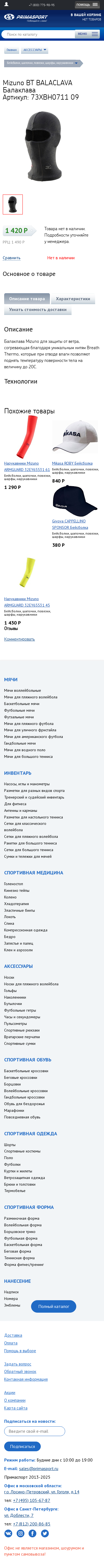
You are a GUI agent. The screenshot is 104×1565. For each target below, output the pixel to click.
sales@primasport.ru (38, 1468)
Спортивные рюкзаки (22, 1030)
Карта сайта (15, 1408)
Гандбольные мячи (20, 743)
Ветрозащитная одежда (24, 1177)
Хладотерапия (16, 903)
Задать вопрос (17, 1364)
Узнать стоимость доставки (38, 309)
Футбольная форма (20, 1238)
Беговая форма (17, 1251)
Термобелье (15, 1190)
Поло (8, 1157)
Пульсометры (15, 1023)
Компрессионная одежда (25, 929)
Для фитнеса (15, 803)
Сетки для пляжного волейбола (31, 836)
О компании (15, 1400)
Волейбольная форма (23, 1224)
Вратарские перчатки (22, 1036)
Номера (11, 1298)
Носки (9, 977)
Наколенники (15, 997)
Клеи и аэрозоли (18, 949)
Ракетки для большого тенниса (30, 843)
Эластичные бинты (19, 910)
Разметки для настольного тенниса (33, 817)
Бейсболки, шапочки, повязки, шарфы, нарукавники (40, 63)
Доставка (13, 1335)
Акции (9, 1392)
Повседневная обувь (22, 1117)
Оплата (10, 1343)
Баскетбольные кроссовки (26, 1070)
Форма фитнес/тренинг (24, 1264)
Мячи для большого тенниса (28, 756)
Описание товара (27, 298)
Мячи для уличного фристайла (30, 729)
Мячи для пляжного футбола (29, 723)
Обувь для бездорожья (24, 1103)
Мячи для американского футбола (33, 736)
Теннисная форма (19, 1257)
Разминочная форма (21, 1218)
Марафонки (14, 1110)
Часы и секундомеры (22, 1016)
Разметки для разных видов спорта (34, 790)
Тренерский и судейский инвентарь (34, 797)
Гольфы (10, 990)
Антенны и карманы (20, 810)
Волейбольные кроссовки (26, 1090)
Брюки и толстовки (19, 1184)
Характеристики (73, 298)
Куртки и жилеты (18, 1170)
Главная (12, 50)
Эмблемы (12, 1305)
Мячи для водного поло (24, 749)
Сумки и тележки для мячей (28, 856)
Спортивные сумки (19, 1043)
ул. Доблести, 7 (19, 1515)
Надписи (11, 1291)
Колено (10, 897)
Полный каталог (53, 1306)
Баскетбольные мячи (21, 703)
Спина (9, 923)
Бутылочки (13, 1003)
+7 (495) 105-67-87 (31, 1500)
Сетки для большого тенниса (28, 849)
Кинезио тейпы (16, 890)
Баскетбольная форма (23, 1244)
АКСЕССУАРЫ (33, 50)
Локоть (10, 916)
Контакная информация (26, 1379)
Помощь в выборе (20, 1350)
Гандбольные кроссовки (24, 1097)
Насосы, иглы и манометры (27, 783)
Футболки (12, 1164)
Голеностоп (13, 883)
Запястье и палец (18, 943)
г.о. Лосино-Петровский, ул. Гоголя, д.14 (41, 1491)
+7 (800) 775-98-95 (42, 5)
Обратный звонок (20, 1371)
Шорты (10, 1144)
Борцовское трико (19, 1231)
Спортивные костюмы (22, 1151)
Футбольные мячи (19, 710)
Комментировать (19, 639)
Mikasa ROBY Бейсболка (72, 463)
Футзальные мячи (19, 716)
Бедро (10, 936)
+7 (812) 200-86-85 (31, 1524)
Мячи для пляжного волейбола (30, 697)
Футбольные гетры (20, 1010)
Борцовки (12, 1084)
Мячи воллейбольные (22, 690)
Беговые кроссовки (20, 1077)
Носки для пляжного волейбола (31, 983)
